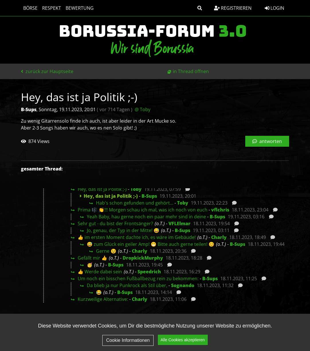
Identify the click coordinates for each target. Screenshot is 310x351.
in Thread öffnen (191, 71)
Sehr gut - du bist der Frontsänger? (115, 223)
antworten (267, 141)
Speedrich (149, 271)
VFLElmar (179, 223)
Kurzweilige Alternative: (102, 299)
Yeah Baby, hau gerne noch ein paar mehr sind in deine (146, 216)
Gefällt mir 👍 (92, 258)
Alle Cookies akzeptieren (183, 340)
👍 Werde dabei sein (99, 271)
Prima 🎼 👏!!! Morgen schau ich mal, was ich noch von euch (142, 210)
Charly (219, 237)
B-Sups (149, 196)
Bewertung (80, 8)
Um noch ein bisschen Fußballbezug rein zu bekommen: (138, 278)
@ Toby (142, 109)
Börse (30, 8)
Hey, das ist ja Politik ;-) (102, 189)
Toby (136, 189)
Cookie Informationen (128, 341)
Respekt (51, 8)
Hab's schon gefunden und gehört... (134, 203)
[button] (200, 8)
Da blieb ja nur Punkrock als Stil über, (127, 285)
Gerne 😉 (106, 251)
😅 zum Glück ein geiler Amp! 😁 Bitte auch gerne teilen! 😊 (150, 244)
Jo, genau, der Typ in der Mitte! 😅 (123, 230)
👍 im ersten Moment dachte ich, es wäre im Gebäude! (136, 237)
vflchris (220, 210)
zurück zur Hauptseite (47, 71)
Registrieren (233, 8)
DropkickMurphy (143, 258)
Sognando (182, 285)
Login (274, 8)
